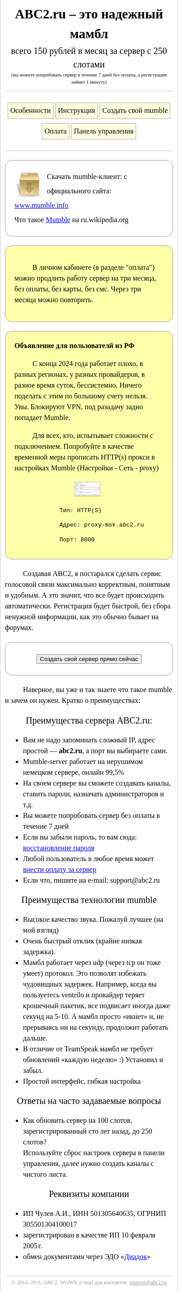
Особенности (30, 110)
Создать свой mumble (135, 110)
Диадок (135, 1256)
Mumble (58, 219)
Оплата (56, 131)
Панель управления (103, 131)
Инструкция (76, 110)
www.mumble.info (41, 205)
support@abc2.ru (148, 1282)
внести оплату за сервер (59, 869)
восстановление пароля (58, 848)
